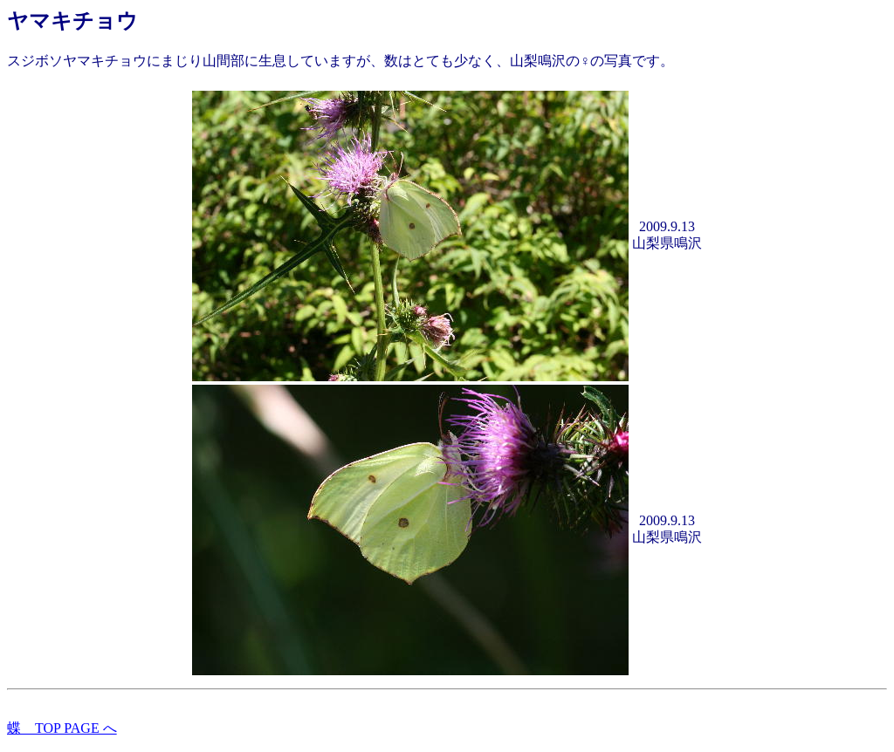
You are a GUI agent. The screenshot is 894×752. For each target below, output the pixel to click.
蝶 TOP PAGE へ (62, 728)
